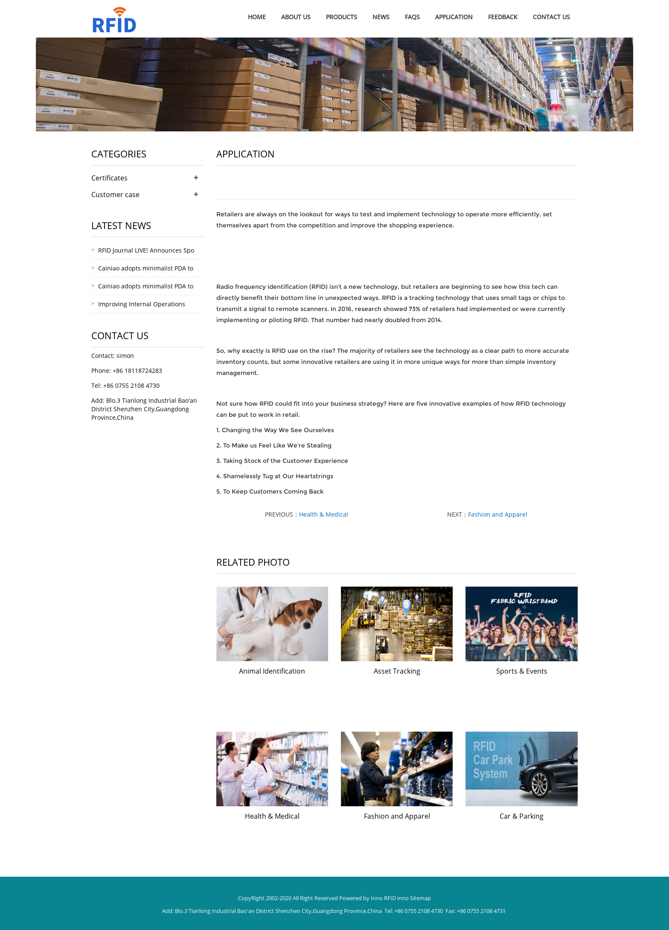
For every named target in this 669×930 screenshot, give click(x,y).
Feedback (503, 17)
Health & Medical (323, 514)
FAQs (412, 17)
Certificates (109, 178)
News (381, 17)
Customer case (115, 194)
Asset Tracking (397, 671)
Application (454, 17)
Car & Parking (522, 816)
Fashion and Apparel (497, 514)
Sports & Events (521, 671)
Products (341, 17)
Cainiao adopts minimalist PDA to (145, 268)
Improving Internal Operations (141, 304)
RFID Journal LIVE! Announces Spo (146, 250)
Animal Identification (272, 671)
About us (296, 17)
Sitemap (420, 898)
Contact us (551, 17)
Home (257, 17)
